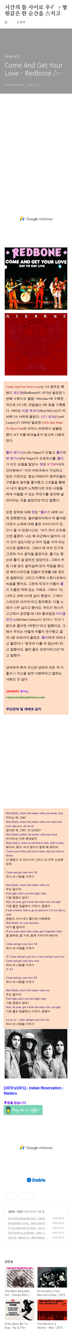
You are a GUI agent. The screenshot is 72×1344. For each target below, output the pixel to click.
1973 (19, 1211)
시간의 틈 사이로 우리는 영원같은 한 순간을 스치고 (36, 8)
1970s (11, 1211)
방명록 (21, 22)
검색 (56, 8)
